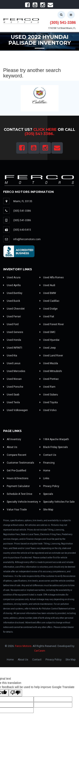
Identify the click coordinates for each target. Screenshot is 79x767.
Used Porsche (13, 386)
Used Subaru (49, 394)
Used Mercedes (14, 371)
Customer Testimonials (18, 462)
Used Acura (11, 277)
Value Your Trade (15, 509)
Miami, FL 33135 (22, 201)
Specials (46, 493)
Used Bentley (12, 293)
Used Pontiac (49, 378)
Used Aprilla (12, 285)
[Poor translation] (15, 693)
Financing (47, 462)
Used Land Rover (51, 355)
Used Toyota (49, 402)
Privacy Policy (49, 486)
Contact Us (48, 454)
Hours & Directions (15, 478)
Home (45, 470)
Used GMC (47, 332)
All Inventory (12, 439)
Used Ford (11, 324)
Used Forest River (52, 324)
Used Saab (11, 394)
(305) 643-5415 (22, 229)
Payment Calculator (16, 486)
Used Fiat (47, 316)
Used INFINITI (12, 347)
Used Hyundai (49, 339)
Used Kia (10, 355)
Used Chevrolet (14, 308)
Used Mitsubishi (51, 371)
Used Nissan (12, 378)
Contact (37, 659)
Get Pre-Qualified (14, 470)
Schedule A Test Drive (17, 493)
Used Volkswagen (15, 410)
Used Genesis (13, 332)
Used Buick (11, 300)
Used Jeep (48, 347)
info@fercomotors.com (27, 239)
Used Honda (12, 339)
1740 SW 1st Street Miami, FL (62, 28)
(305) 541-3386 (63, 22)
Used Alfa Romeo (52, 277)
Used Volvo (48, 410)
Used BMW (48, 293)
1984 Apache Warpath (54, 439)
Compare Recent (14, 454)
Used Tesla (11, 402)
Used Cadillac (49, 300)
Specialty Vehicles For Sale (57, 501)
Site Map (46, 509)
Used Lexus (11, 363)
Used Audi (47, 285)
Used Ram (47, 386)
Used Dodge (49, 308)
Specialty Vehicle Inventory (20, 501)
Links (44, 478)
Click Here (45, 129)
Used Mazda (49, 363)
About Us (10, 447)
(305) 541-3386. (39, 133)
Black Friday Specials (54, 447)
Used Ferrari (12, 316)
